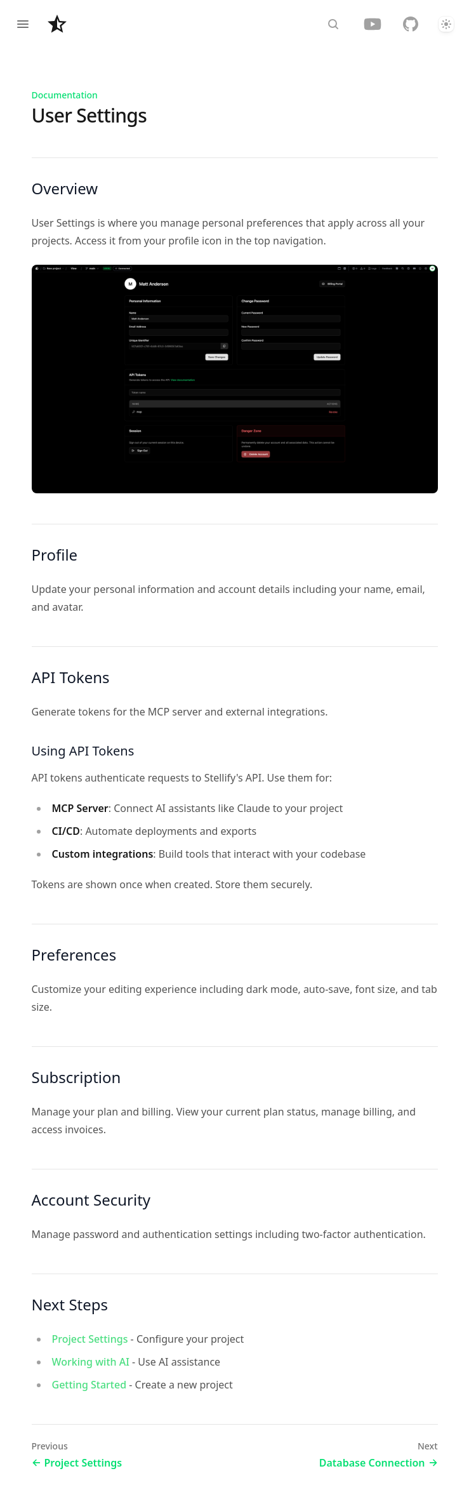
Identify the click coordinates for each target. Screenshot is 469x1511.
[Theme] (446, 24)
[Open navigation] (22, 24)
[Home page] (57, 24)
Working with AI (90, 1362)
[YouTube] (372, 24)
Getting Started (89, 1385)
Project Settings (90, 1339)
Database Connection (378, 1463)
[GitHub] (410, 24)
